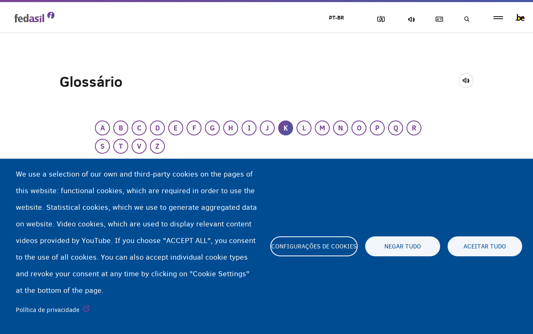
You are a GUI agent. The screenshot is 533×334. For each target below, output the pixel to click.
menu (498, 17)
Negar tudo (402, 246)
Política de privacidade (48, 310)
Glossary (437, 19)
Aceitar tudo (484, 246)
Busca (466, 19)
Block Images (379, 19)
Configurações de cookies (314, 246)
